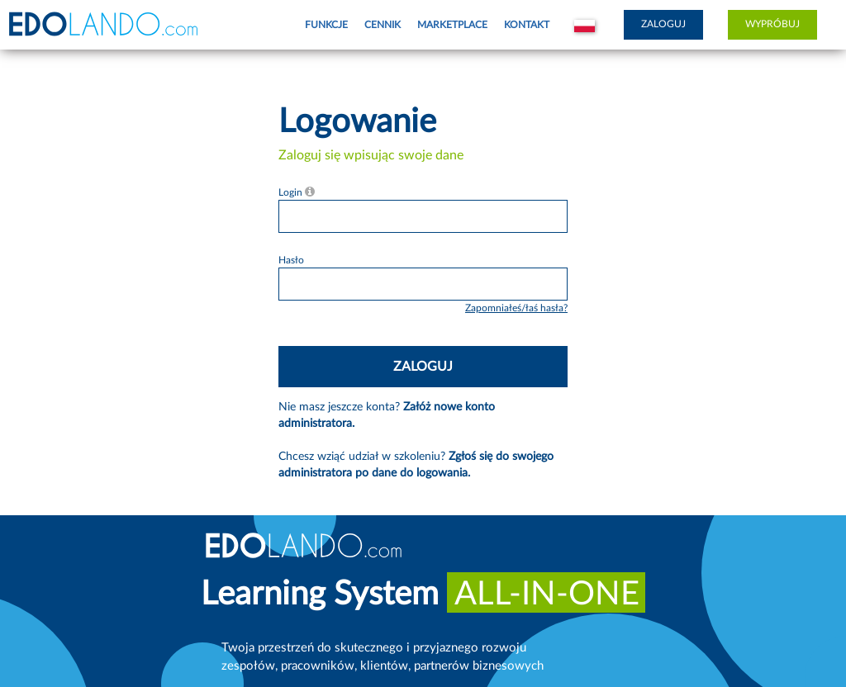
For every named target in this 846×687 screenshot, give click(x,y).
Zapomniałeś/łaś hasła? (516, 308)
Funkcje (326, 25)
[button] (584, 24)
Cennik (382, 25)
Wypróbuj (772, 24)
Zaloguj (663, 24)
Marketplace (452, 25)
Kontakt (526, 25)
